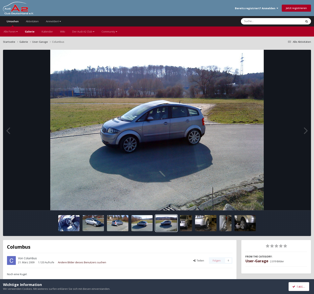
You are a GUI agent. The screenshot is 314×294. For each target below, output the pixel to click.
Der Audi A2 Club (83, 31)
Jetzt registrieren (296, 8)
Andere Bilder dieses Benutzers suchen (82, 262)
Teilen (198, 260)
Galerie (29, 31)
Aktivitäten (32, 21)
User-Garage (256, 260)
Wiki (62, 31)
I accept (299, 286)
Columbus (30, 258)
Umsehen (13, 22)
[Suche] (263, 21)
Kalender (47, 31)
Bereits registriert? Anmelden (256, 8)
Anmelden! (53, 21)
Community (109, 31)
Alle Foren (11, 31)
